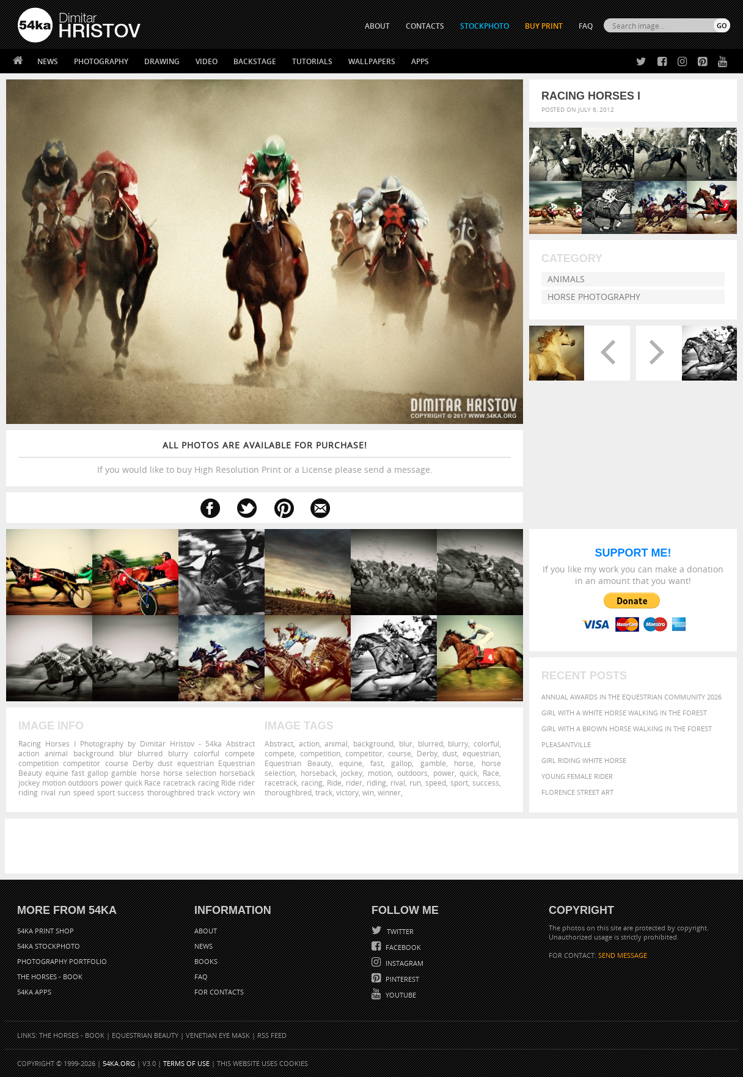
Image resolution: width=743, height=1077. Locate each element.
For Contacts (219, 991)
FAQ (586, 26)
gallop (401, 763)
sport (459, 782)
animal (336, 743)
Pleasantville (566, 744)
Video (207, 61)
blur (405, 743)
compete (280, 753)
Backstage (254, 61)
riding (376, 782)
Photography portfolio (62, 961)
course (399, 753)
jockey (351, 773)
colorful (486, 743)
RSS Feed (272, 1035)
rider (354, 782)
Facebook (402, 947)
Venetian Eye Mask (218, 1035)
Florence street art (577, 792)
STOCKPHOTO (484, 26)
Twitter (399, 931)
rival (397, 782)
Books (206, 961)
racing (312, 782)
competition (320, 753)
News (47, 61)
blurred (430, 743)
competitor (363, 753)
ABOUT (377, 26)
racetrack (281, 782)
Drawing (162, 61)
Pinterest (401, 979)
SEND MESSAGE (622, 955)
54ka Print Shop (45, 930)
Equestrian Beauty (298, 763)
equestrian (481, 753)
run (415, 782)
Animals (566, 279)
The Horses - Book (49, 976)
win (368, 792)
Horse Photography (593, 296)
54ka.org (119, 1063)
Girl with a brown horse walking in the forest (626, 728)
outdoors (412, 773)
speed (435, 782)
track (323, 792)
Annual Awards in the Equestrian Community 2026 (631, 696)
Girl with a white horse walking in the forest (624, 712)
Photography (101, 61)
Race (491, 773)
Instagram (403, 963)
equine (350, 763)
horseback (318, 773)
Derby (427, 753)
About (205, 930)
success (485, 782)
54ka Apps (34, 991)
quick (468, 773)
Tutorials (312, 61)
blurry (458, 743)
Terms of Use (186, 1063)
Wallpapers (371, 61)
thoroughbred (288, 792)
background (373, 743)
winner (389, 792)
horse (464, 763)
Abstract (279, 743)
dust (449, 753)
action (309, 743)
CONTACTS (425, 26)
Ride (334, 782)
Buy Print (544, 26)
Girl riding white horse (583, 760)
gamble (433, 763)
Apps (420, 61)
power (444, 773)
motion (380, 773)
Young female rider (577, 776)
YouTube (400, 994)
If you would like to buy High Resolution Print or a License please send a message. (264, 457)
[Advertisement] (374, 846)
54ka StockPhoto (48, 946)
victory (347, 792)
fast (376, 763)
